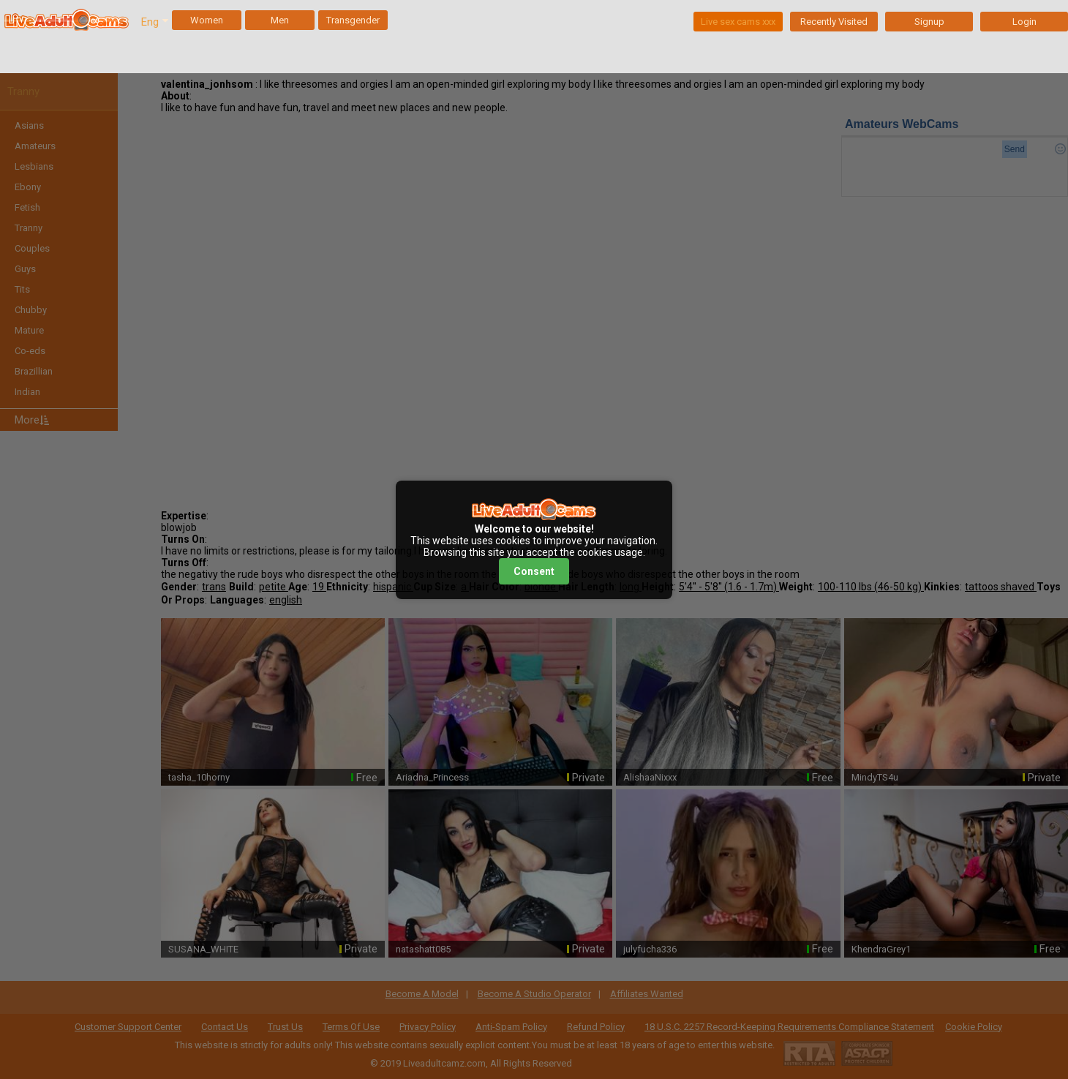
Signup (929, 21)
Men (280, 20)
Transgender (353, 20)
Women (206, 20)
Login (1024, 21)
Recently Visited (834, 21)
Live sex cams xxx (738, 21)
